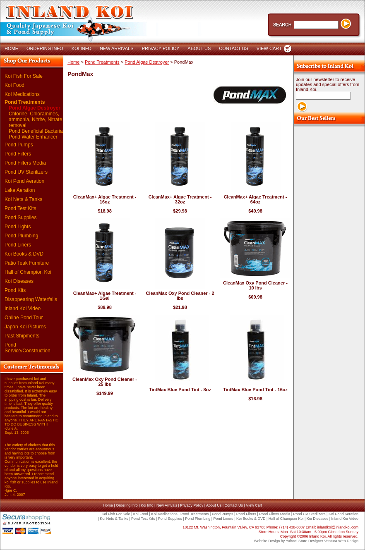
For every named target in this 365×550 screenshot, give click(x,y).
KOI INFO (81, 48)
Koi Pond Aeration (24, 181)
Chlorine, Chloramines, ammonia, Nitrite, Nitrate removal (35, 119)
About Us (213, 505)
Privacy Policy (191, 505)
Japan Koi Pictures (25, 327)
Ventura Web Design (341, 541)
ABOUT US (199, 48)
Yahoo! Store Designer (304, 541)
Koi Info (147, 505)
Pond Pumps (19, 145)
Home (73, 62)
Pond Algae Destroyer (34, 108)
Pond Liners (18, 245)
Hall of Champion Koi (28, 272)
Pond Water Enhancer (33, 137)
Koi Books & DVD (24, 254)
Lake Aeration (20, 190)
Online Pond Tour (24, 317)
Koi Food (14, 85)
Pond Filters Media (25, 163)
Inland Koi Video (23, 308)
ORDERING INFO (44, 48)
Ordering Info (127, 505)
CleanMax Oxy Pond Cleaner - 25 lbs (104, 382)
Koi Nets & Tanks (23, 199)
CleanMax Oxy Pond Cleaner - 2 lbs (180, 296)
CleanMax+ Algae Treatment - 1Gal (105, 296)
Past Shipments (22, 336)
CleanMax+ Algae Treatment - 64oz (255, 199)
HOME (11, 48)
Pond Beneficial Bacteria (36, 131)
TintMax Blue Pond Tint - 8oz (180, 389)
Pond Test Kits (20, 208)
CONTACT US (233, 48)
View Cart (254, 505)
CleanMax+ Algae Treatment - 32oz (180, 199)
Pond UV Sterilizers (26, 172)
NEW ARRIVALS (117, 48)
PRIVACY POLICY (161, 48)
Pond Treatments (25, 102)
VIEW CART (269, 48)
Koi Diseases (19, 281)
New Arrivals (166, 505)
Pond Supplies (20, 217)
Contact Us (233, 505)
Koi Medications (22, 94)
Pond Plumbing (21, 236)
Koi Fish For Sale (24, 76)
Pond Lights (18, 227)
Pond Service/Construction (27, 348)
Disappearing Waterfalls (31, 299)
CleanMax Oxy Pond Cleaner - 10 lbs (255, 285)
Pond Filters (18, 154)
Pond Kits (15, 290)
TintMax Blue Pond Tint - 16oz (255, 389)
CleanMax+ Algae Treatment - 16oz (105, 199)
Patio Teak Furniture (27, 263)
